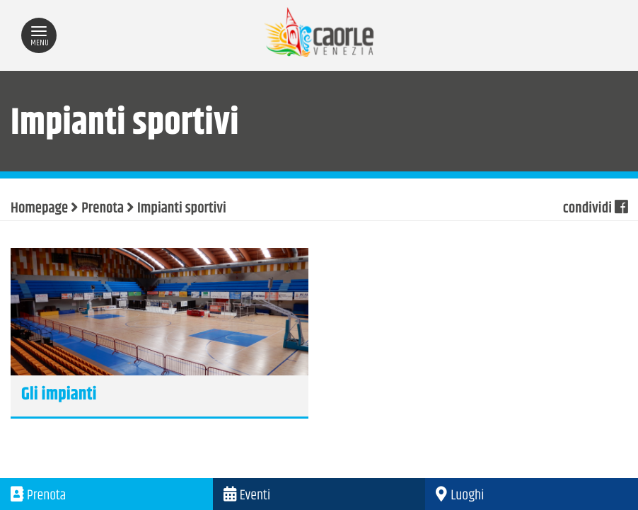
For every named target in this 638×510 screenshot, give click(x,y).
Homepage (39, 209)
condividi (595, 209)
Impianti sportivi (181, 209)
